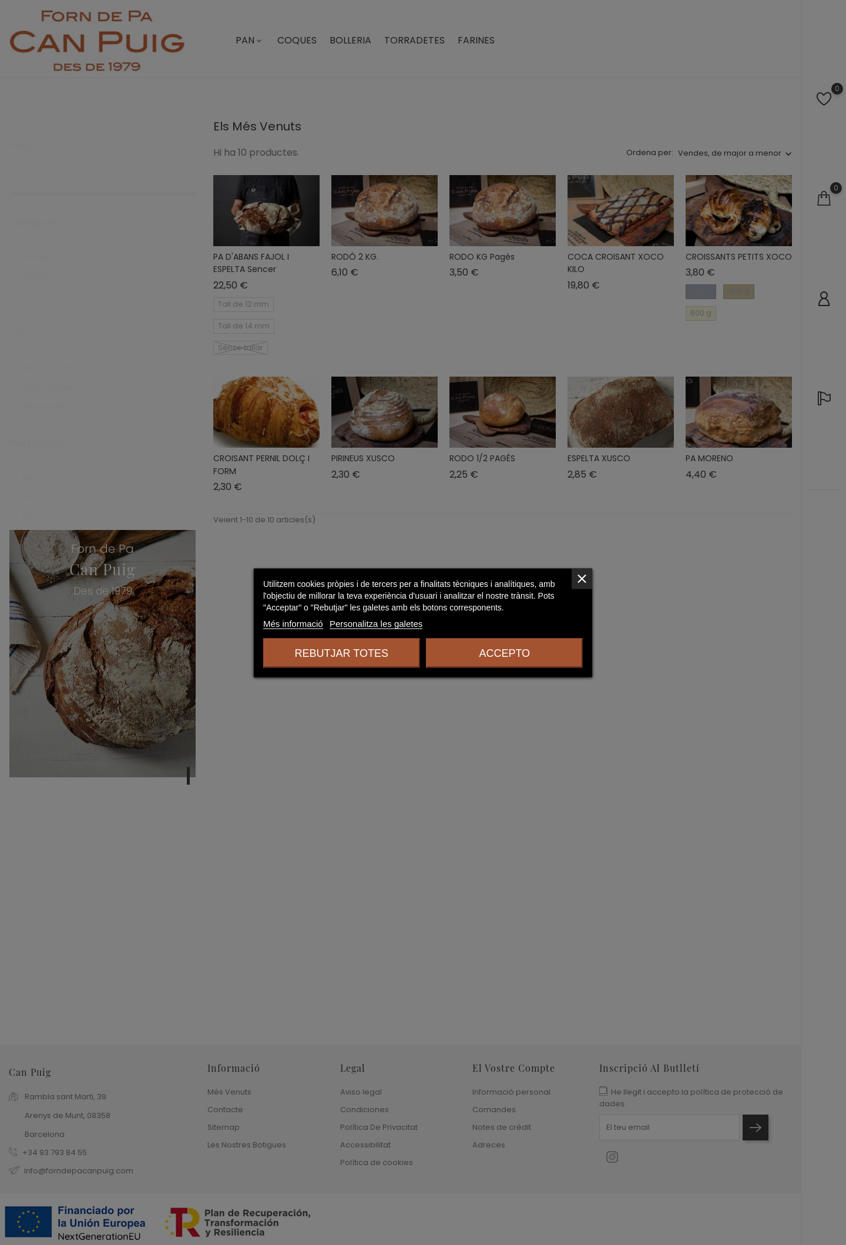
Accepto (504, 653)
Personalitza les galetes (376, 623)
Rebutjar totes (341, 653)
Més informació (293, 623)
